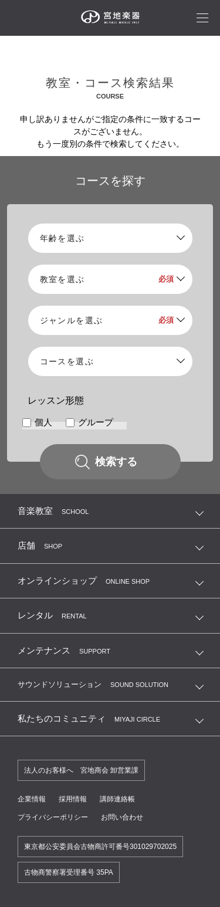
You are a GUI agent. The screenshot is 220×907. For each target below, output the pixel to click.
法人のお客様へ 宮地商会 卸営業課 (81, 770)
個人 (43, 422)
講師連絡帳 (117, 799)
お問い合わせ (122, 817)
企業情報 (32, 799)
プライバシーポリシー (53, 817)
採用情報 (73, 799)
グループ (95, 422)
